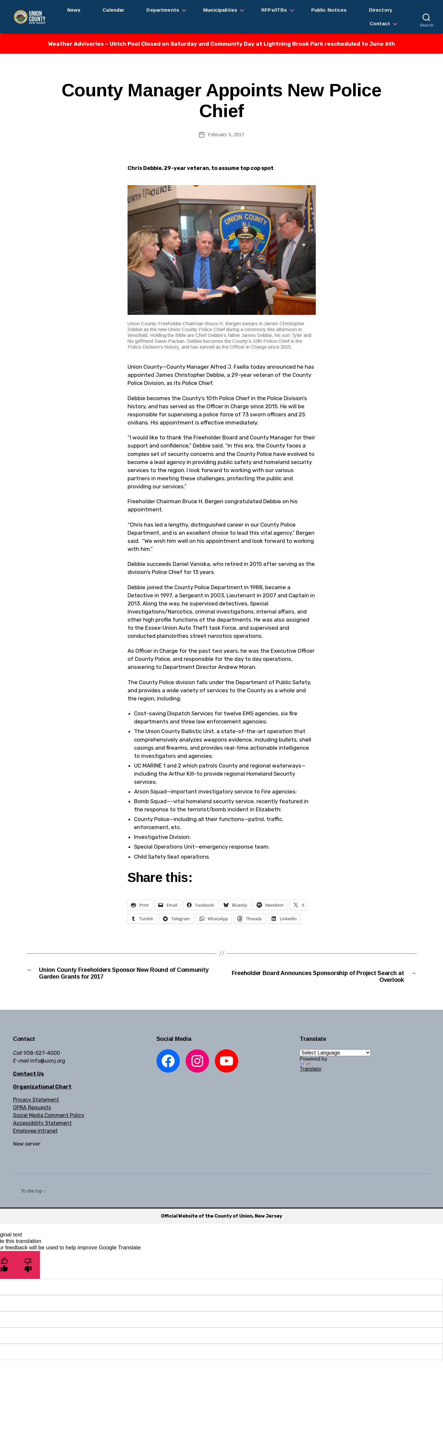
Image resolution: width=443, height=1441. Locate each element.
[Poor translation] (28, 1266)
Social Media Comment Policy (48, 1117)
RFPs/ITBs (274, 10)
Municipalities (220, 10)
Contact (380, 23)
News (74, 10)
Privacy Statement (36, 1101)
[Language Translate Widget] (335, 1054)
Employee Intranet (35, 1132)
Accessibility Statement (42, 1124)
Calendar (113, 10)
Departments (162, 10)
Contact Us (28, 1075)
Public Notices (329, 10)
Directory (380, 10)
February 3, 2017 (226, 134)
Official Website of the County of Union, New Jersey (221, 1217)
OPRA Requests (32, 1109)
